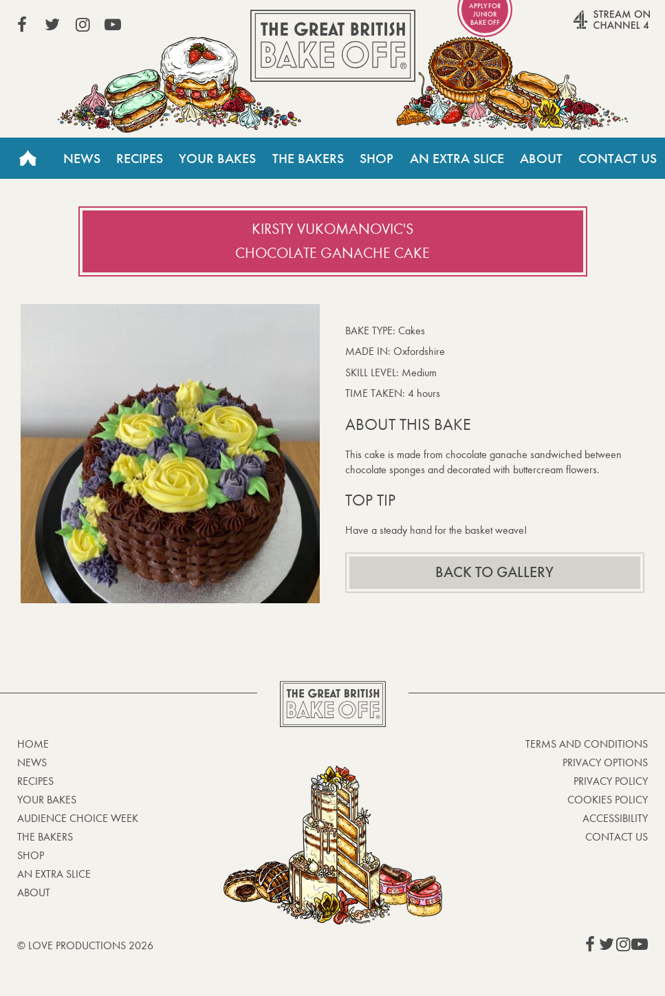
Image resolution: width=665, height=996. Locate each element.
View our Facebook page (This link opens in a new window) (22, 25)
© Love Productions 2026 (85, 945)
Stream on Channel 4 (585, 27)
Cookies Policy (607, 799)
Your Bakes (217, 158)
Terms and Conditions (586, 743)
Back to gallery (494, 572)
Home (27, 158)
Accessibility (615, 818)
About (541, 158)
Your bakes (46, 799)
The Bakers (308, 158)
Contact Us (617, 158)
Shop (376, 158)
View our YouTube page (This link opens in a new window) (113, 25)
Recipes (139, 158)
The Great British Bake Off (332, 46)
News (81, 158)
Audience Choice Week (77, 818)
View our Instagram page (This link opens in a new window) (82, 25)
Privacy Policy (611, 781)
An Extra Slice (457, 158)
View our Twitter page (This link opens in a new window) (52, 25)
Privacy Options (605, 762)
